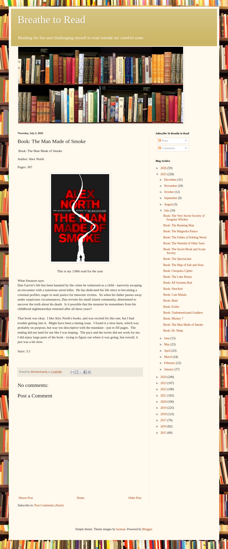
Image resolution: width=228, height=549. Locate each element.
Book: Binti (170, 300)
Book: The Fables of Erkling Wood (184, 237)
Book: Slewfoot (173, 288)
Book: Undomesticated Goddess (183, 312)
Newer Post (26, 498)
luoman (120, 529)
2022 (163, 389)
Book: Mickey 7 (173, 318)
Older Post (135, 498)
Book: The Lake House (177, 276)
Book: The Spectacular (177, 259)
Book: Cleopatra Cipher (178, 271)
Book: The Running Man (178, 225)
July (167, 210)
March (168, 356)
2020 (163, 401)
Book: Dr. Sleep (173, 330)
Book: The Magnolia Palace (180, 231)
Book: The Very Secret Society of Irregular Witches (184, 217)
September (171, 198)
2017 (163, 420)
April (167, 350)
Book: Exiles (171, 306)
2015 (163, 432)
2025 (163, 174)
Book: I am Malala (174, 294)
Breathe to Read (51, 19)
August (169, 204)
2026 (163, 168)
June (167, 338)
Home (80, 498)
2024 (163, 377)
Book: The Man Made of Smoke (183, 324)
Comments (166, 148)
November (171, 185)
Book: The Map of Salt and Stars (183, 265)
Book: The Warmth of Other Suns (184, 243)
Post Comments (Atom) (49, 505)
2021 (163, 395)
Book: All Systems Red (177, 282)
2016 (163, 426)
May (167, 344)
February (170, 363)
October (169, 192)
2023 (163, 383)
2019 (163, 407)
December (170, 179)
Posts (163, 140)
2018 (163, 414)
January (169, 369)
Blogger (147, 529)
